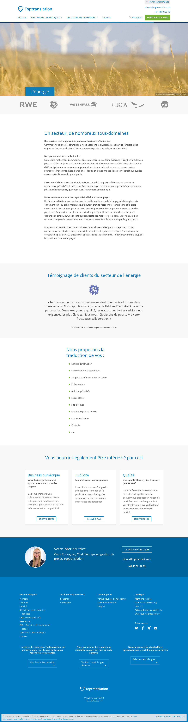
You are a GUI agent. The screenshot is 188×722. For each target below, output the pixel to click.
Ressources (25, 621)
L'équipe (24, 602)
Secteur (106, 17)
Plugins (101, 606)
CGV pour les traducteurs (147, 613)
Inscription (137, 17)
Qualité (23, 606)
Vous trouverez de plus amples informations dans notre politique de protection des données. (70, 717)
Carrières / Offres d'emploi (33, 632)
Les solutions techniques (82, 17)
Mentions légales (143, 598)
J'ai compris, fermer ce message (169, 716)
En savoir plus (46, 519)
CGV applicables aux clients (148, 610)
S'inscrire (64, 598)
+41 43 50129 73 (162, 12)
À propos (24, 598)
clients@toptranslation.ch (157, 7)
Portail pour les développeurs (112, 598)
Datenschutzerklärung (146, 602)
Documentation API (107, 602)
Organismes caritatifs (30, 617)
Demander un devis (157, 17)
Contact (23, 636)
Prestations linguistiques (46, 17)
